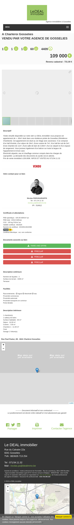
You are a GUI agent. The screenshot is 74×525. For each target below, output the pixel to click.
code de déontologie (45, 475)
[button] (70, 72)
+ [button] (3, 345)
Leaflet (71, 403)
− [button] (3, 349)
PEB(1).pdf (37, 251)
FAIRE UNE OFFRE (37, 246)
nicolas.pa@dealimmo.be (37, 203)
